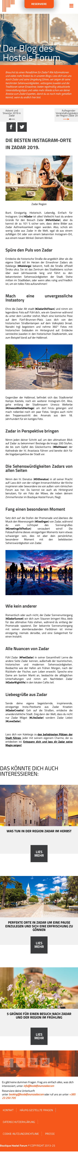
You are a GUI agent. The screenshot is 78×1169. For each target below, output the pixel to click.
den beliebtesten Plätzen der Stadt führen (39, 736)
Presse (50, 1134)
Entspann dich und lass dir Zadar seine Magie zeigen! (39, 743)
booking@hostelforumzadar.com (26, 1094)
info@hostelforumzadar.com (38, 1086)
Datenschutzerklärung (19, 1122)
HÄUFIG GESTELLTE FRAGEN (36, 1110)
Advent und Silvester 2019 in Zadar (12, 113)
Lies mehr (39, 853)
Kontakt (8, 1110)
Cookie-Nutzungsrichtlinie (21, 1134)
